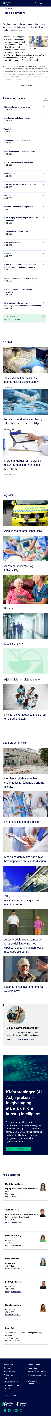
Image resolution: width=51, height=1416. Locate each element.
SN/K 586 (24, 243)
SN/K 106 (24, 108)
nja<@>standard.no (13, 1315)
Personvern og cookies (37, 1371)
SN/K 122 (24, 185)
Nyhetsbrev (8, 1375)
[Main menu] (46, 3)
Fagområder (8, 9)
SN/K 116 (24, 163)
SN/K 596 (24, 267)
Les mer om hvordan (24, 317)
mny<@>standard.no (13, 1196)
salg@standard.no (12, 1340)
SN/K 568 (24, 196)
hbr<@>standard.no (13, 1245)
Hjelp (6, 1378)
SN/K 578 (24, 207)
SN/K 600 (24, 279)
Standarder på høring (12, 1382)
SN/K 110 (24, 141)
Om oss (7, 1368)
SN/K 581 (24, 232)
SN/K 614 (24, 305)
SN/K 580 (24, 220)
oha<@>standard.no (13, 1292)
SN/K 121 (24, 174)
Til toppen (11, 1396)
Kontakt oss (8, 1364)
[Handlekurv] (41, 3)
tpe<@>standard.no (13, 1222)
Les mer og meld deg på (18, 1149)
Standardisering (34, 1364)
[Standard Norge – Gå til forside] (6, 3)
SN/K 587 (24, 254)
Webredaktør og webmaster (34, 1382)
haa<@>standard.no (13, 1269)
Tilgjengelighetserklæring (37, 1376)
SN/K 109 (24, 130)
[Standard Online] (21, 1404)
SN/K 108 (24, 119)
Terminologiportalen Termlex (11, 1386)
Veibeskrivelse (9, 1371)
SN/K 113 (24, 152)
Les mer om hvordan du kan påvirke (21, 1039)
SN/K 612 (24, 291)
